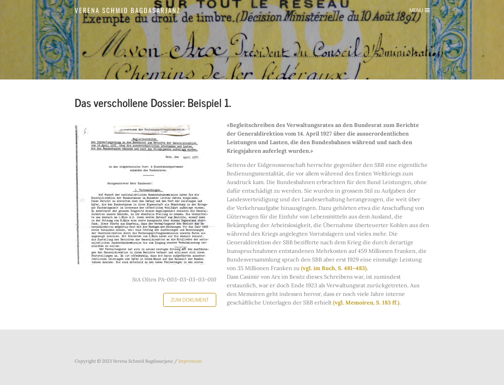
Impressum (189, 361)
